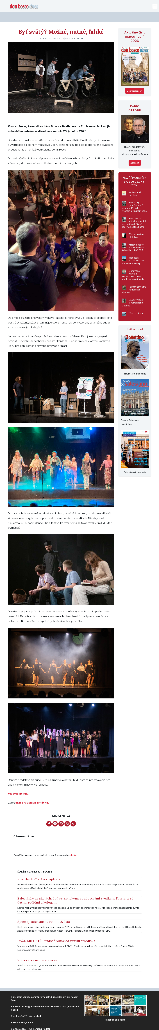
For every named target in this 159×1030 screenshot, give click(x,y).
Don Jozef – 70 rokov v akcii (26, 1006)
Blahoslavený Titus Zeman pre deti (30, 1019)
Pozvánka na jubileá (22, 1013)
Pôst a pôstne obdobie (136, 226)
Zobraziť (134, 153)
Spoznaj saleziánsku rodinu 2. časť (43, 912)
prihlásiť (73, 845)
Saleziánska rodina (74, 29)
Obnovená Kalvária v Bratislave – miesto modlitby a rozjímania (133, 265)
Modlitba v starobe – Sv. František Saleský (133, 251)
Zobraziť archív (134, 81)
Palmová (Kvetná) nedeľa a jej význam (134, 280)
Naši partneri (135, 319)
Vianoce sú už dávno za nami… (40, 950)
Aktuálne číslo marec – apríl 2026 (134, 27)
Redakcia (47, 29)
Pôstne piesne (136, 303)
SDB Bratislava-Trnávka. (32, 793)
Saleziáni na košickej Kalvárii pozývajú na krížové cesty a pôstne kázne (134, 213)
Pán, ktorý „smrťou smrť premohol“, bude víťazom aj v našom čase (134, 197)
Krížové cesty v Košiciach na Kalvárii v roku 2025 (133, 238)
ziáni (115, 1010)
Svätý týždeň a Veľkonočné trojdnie (132, 293)
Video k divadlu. (18, 784)
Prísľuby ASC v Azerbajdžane (39, 869)
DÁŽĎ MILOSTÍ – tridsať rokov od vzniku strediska (56, 931)
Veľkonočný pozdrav (135, 184)
